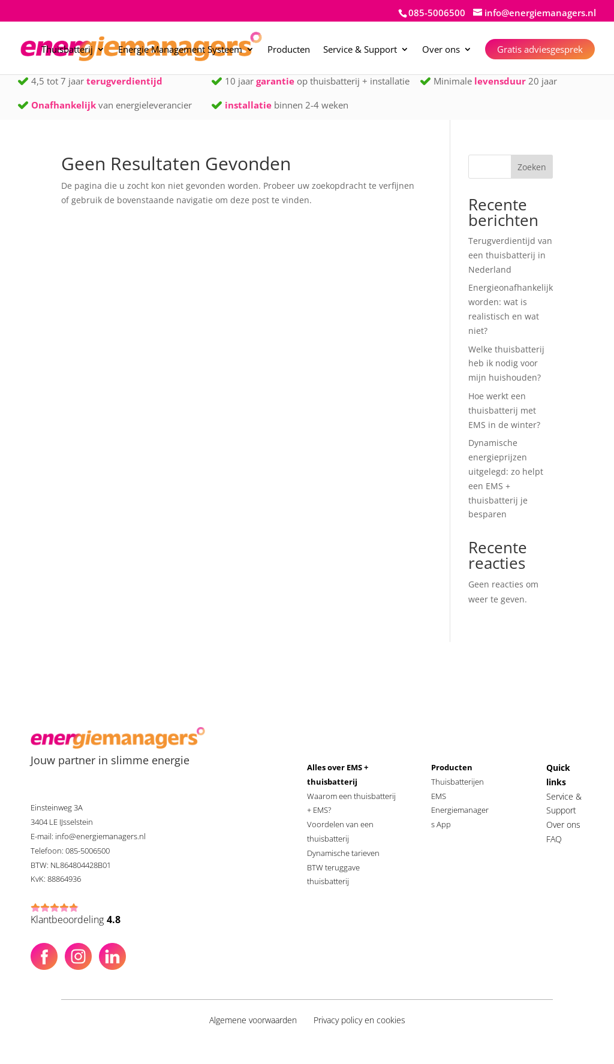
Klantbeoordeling (76, 920)
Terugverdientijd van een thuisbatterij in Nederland (510, 255)
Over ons (441, 50)
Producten (288, 50)
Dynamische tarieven (343, 853)
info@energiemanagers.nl (100, 836)
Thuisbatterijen (457, 781)
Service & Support (360, 50)
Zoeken (531, 167)
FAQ (554, 839)
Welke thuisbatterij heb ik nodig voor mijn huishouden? (506, 363)
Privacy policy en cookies (359, 1020)
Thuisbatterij (67, 50)
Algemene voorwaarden (253, 1020)
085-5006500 (436, 13)
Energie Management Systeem (180, 50)
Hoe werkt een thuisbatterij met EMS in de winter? (504, 410)
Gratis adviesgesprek (540, 49)
